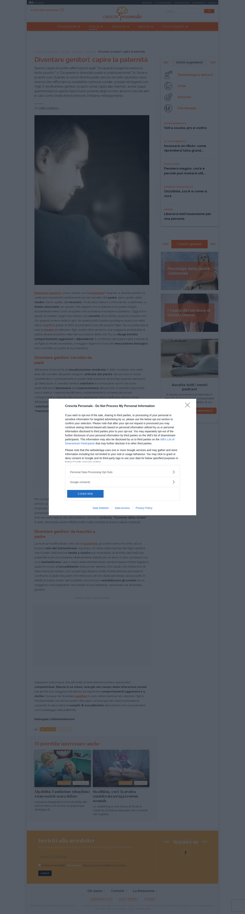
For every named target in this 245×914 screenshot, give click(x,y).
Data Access (122, 508)
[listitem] (122, 472)
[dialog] (122, 457)
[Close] (188, 406)
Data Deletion (101, 508)
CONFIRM (85, 493)
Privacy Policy (144, 508)
